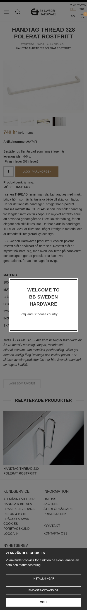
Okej (43, 602)
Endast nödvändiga (43, 590)
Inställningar (43, 578)
